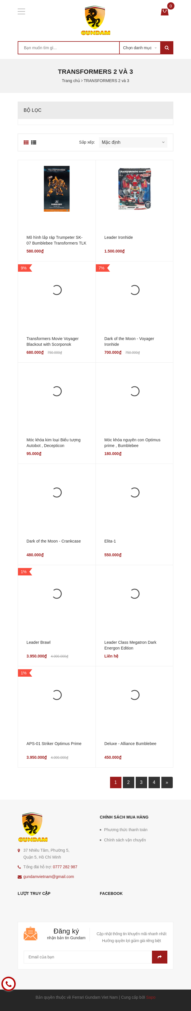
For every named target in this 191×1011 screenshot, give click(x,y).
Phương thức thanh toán (125, 829)
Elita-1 (110, 541)
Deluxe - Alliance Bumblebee (130, 743)
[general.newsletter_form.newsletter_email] (95, 957)
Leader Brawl (38, 642)
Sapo (151, 997)
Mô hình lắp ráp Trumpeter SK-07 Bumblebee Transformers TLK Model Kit (56, 243)
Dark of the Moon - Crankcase (54, 541)
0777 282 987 (65, 867)
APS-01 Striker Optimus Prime (54, 743)
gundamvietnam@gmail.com (48, 876)
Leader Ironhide (118, 237)
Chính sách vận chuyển (125, 840)
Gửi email (160, 957)
